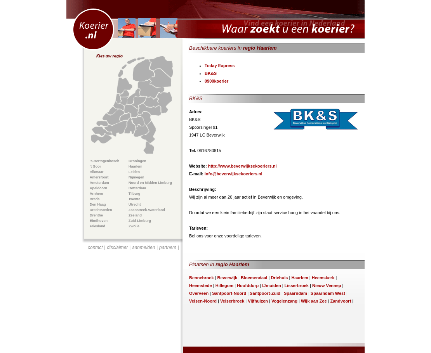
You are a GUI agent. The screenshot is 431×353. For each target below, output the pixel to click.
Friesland (97, 226)
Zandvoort (340, 301)
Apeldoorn (98, 188)
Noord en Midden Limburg (150, 183)
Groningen (137, 161)
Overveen (199, 293)
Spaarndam (295, 293)
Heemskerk (323, 277)
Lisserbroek (297, 285)
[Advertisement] (133, 297)
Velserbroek (232, 301)
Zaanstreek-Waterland (147, 210)
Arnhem (96, 194)
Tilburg (134, 194)
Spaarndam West (328, 293)
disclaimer (117, 247)
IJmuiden (271, 285)
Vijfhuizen (258, 301)
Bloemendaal (254, 277)
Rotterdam (137, 188)
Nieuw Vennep (326, 285)
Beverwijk (227, 277)
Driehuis (279, 277)
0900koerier (216, 81)
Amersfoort (99, 177)
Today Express (220, 65)
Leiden (134, 172)
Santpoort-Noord (229, 293)
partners (167, 247)
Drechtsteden (101, 210)
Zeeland (135, 215)
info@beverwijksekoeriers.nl (233, 173)
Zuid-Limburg (140, 221)
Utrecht (135, 204)
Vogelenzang (284, 301)
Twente (134, 199)
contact (95, 247)
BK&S (211, 73)
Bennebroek (201, 277)
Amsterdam (99, 183)
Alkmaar (97, 172)
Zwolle (134, 226)
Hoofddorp (248, 285)
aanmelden (143, 247)
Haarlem (136, 166)
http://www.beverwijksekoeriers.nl (242, 166)
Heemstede (200, 285)
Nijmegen (136, 177)
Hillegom (224, 285)
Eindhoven (99, 221)
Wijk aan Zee (314, 301)
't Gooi (95, 166)
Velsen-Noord (203, 301)
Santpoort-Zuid (265, 293)
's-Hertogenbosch (104, 161)
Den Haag (98, 204)
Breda (95, 199)
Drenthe (96, 215)
